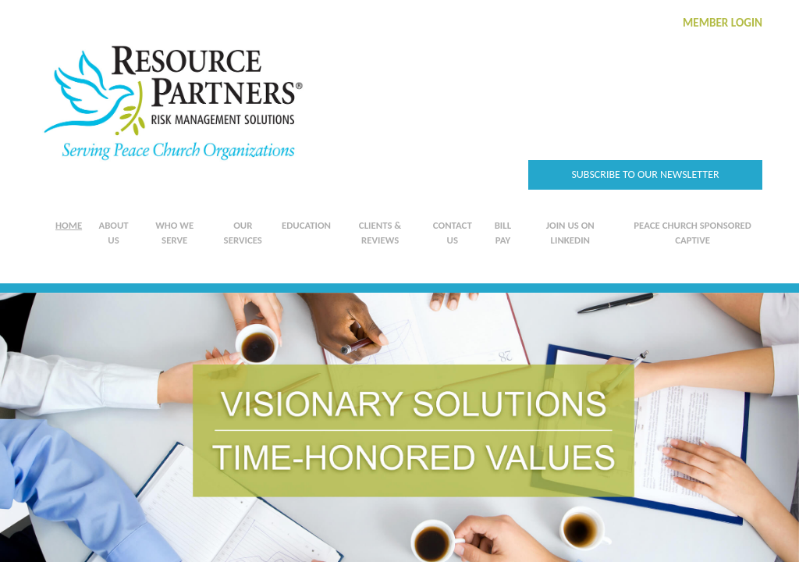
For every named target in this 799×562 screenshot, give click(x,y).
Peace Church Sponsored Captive (692, 232)
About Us (113, 232)
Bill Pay (503, 232)
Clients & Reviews (380, 232)
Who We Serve (174, 232)
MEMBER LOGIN (722, 23)
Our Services (243, 232)
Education (306, 225)
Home (68, 225)
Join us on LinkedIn (570, 232)
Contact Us (452, 232)
